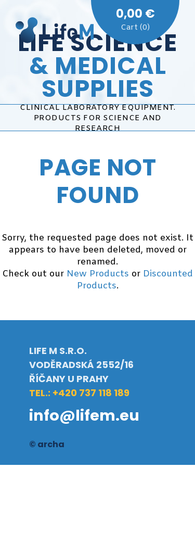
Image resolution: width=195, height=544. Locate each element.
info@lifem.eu (84, 415)
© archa (46, 444)
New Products (98, 274)
